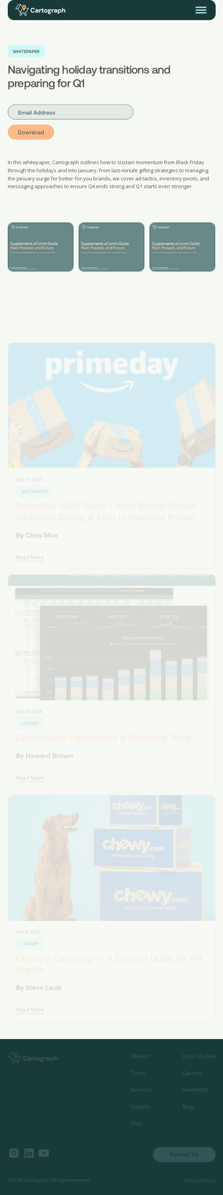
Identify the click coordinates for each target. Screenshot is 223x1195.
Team (138, 1074)
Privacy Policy (200, 1181)
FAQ (136, 1124)
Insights (140, 1107)
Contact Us (184, 1155)
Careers (192, 1074)
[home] (44, 10)
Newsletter (195, 1090)
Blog (188, 1107)
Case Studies (199, 1057)
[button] (201, 10)
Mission (140, 1057)
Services (141, 1090)
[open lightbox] (41, 247)
